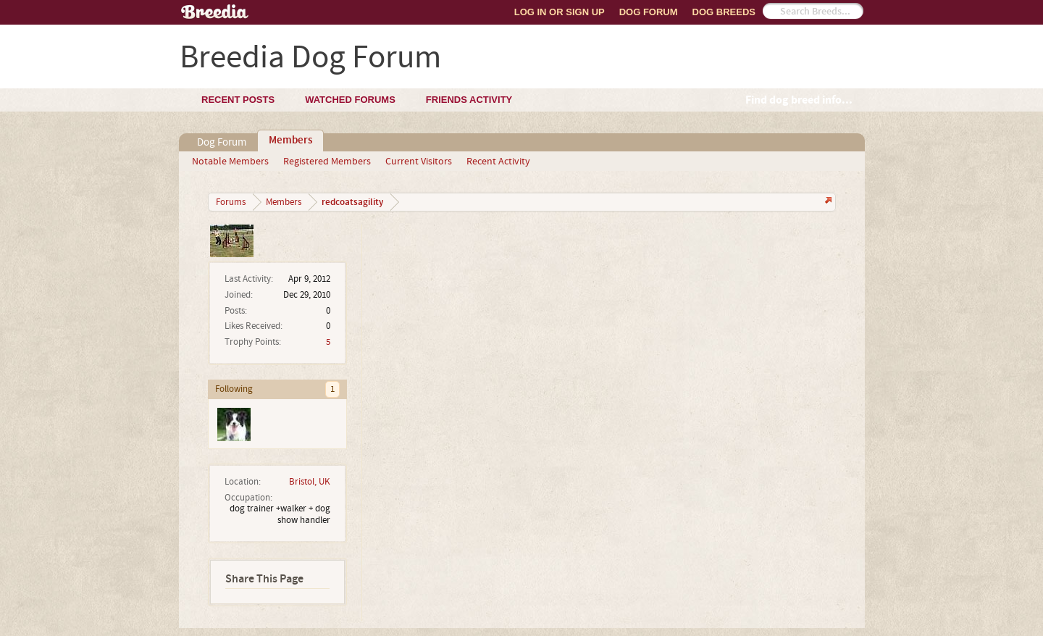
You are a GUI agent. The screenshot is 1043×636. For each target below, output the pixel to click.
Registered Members (327, 161)
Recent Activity (498, 161)
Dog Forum (648, 12)
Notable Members (230, 161)
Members (290, 140)
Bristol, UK (309, 482)
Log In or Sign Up (559, 12)
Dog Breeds (723, 12)
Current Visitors (418, 161)
